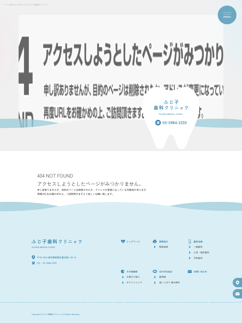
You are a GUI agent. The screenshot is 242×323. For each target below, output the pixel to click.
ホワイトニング (134, 282)
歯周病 (162, 276)
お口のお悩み (166, 271)
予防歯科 (198, 257)
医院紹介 (163, 241)
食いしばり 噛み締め (169, 282)
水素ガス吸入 (133, 276)
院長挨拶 (163, 246)
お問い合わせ (200, 271)
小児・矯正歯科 (201, 252)
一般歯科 (198, 246)
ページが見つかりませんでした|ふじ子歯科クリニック (25, 4)
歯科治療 (198, 241)
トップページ (133, 241)
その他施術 (132, 271)
